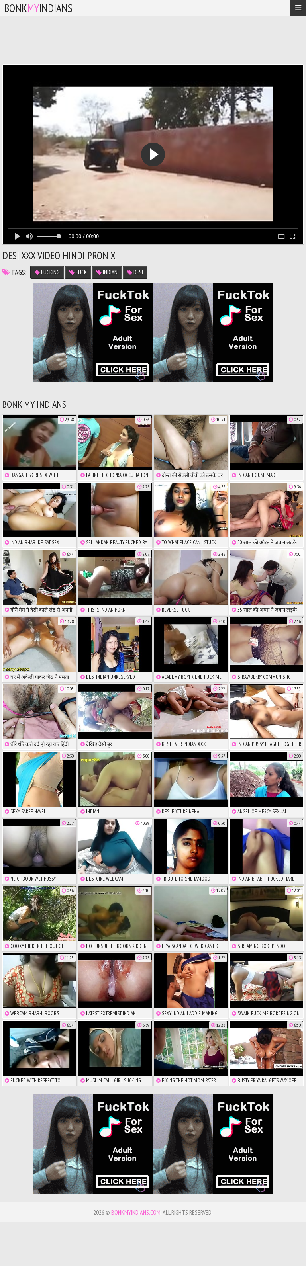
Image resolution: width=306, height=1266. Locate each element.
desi (135, 272)
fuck (78, 272)
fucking (47, 272)
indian (107, 272)
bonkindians (38, 7)
